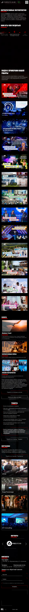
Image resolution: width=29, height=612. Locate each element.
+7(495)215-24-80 (9, 2)
